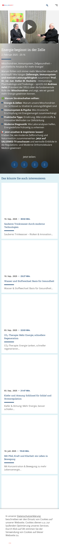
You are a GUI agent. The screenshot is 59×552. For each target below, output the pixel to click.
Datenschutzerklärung (29, 516)
